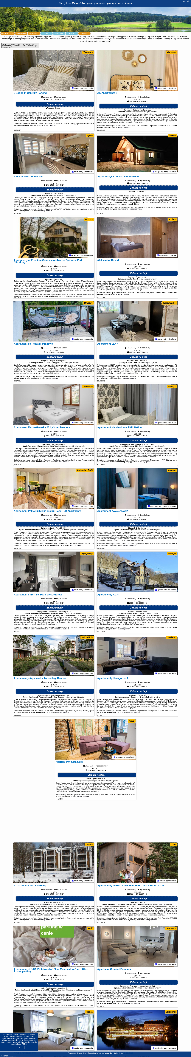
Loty (46, 33)
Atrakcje (71, 33)
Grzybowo (171, 637)
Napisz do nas (118, 1053)
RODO (24, 1044)
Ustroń (89, 845)
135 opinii (162, 904)
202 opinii (107, 781)
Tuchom (172, 219)
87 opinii (84, 281)
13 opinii (73, 613)
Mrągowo (88, 303)
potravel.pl (186, 1)
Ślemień (172, 136)
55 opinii (75, 446)
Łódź (90, 928)
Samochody (59, 33)
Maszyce (89, 219)
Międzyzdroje (87, 554)
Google (32, 1034)
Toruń (131, 721)
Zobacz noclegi (55, 104)
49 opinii (147, 363)
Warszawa (88, 52)
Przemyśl (172, 386)
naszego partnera (50, 125)
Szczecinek (171, 1012)
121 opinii (155, 446)
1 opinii (150, 697)
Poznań (89, 1012)
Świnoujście (87, 637)
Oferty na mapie (21, 33)
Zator (173, 845)
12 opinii (66, 195)
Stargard (172, 470)
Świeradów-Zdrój (85, 470)
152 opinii (74, 697)
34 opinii (67, 904)
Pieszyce (172, 554)
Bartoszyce (171, 928)
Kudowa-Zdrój (169, 303)
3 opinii (69, 363)
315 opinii (150, 530)
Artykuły (84, 33)
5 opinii (147, 279)
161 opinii (146, 112)
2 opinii (151, 988)
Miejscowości (33, 33)
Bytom (90, 136)
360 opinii (147, 613)
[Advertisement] (95, 823)
